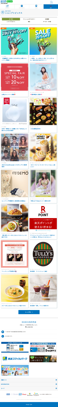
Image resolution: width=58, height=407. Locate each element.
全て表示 (11, 19)
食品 (29, 21)
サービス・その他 (47, 21)
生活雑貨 (47, 19)
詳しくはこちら (29, 326)
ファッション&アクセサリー (29, 19)
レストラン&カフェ (11, 21)
